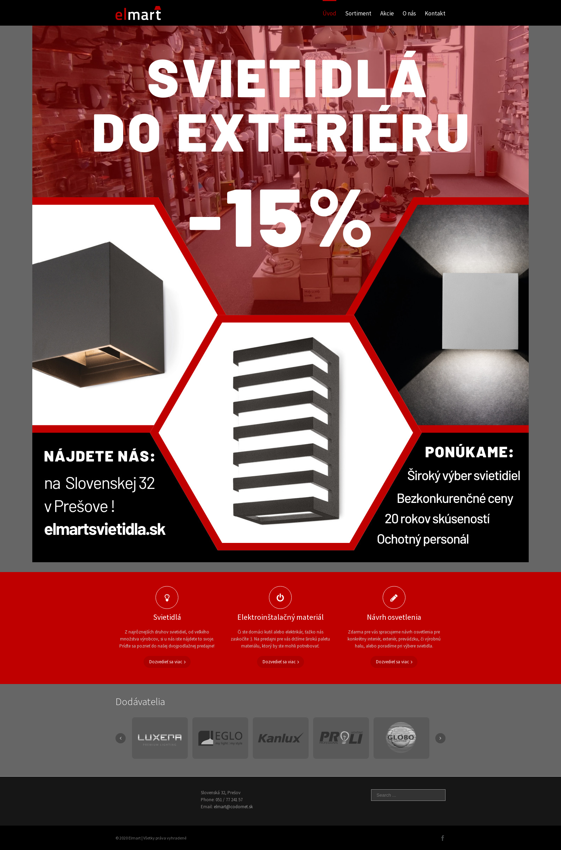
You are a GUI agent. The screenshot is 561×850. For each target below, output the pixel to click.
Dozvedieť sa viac (165, 662)
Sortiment (358, 13)
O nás (409, 13)
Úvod (329, 13)
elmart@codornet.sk (233, 807)
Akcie (387, 13)
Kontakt (435, 13)
